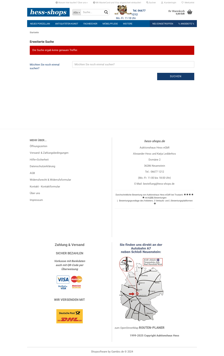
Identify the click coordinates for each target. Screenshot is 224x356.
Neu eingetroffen (162, 23)
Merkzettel (187, 2)
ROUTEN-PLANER (151, 327)
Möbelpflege (110, 23)
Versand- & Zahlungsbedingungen (49, 152)
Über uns (35, 193)
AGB (32, 173)
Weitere (127, 23)
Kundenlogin (168, 2)
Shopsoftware (99, 351)
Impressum (36, 200)
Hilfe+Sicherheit (39, 159)
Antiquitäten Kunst (66, 23)
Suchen (151, 2)
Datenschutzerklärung (42, 166)
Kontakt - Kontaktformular (45, 186)
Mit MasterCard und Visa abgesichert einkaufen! (117, 2)
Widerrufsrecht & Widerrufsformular (50, 179)
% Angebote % (186, 23)
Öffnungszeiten (38, 146)
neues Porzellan (40, 23)
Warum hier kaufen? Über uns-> (72, 2)
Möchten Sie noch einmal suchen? (44, 66)
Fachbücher (90, 23)
